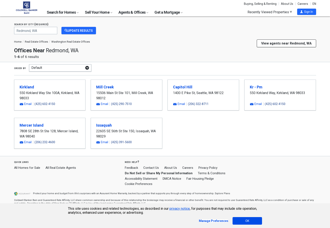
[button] (306, 12)
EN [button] (314, 3)
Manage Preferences (213, 220)
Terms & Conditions (211, 173)
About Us (287, 3)
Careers (303, 3)
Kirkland (27, 87)
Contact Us (151, 168)
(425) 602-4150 (45, 104)
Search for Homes (63, 12)
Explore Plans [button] (222, 193)
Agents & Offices (133, 12)
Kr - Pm (256, 87)
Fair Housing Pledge (200, 179)
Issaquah (104, 125)
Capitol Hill (182, 87)
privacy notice (179, 209)
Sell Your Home (98, 12)
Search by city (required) (31, 24)
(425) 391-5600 (121, 142)
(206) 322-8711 (198, 104)
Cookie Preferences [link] (138, 184)
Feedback (131, 167)
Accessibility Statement (141, 179)
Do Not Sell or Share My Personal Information (159, 173)
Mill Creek (105, 87)
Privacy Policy (207, 168)
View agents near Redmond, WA (286, 43)
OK (247, 221)
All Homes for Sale (27, 168)
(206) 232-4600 (45, 142)
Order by (20, 68)
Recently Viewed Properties (270, 12)
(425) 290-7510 (121, 104)
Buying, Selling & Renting (260, 3)
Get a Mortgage (168, 12)
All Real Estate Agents (60, 168)
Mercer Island (32, 125)
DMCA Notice (172, 179)
